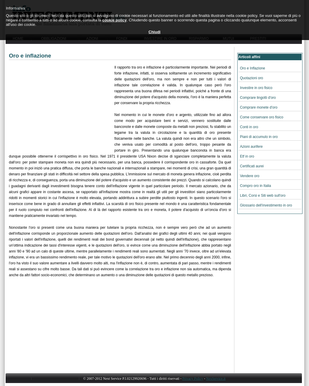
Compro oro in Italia (255, 186)
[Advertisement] (61, 105)
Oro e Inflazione (252, 68)
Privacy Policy (192, 379)
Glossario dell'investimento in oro (266, 205)
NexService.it (216, 379)
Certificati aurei (252, 166)
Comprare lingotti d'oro (258, 98)
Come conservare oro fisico (261, 117)
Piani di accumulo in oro (259, 137)
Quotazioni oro (251, 78)
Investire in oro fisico (256, 88)
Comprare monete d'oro (258, 107)
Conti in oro (249, 127)
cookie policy (114, 20)
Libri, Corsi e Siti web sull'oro (263, 195)
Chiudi (154, 32)
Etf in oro (247, 156)
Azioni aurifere (251, 146)
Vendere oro (249, 176)
